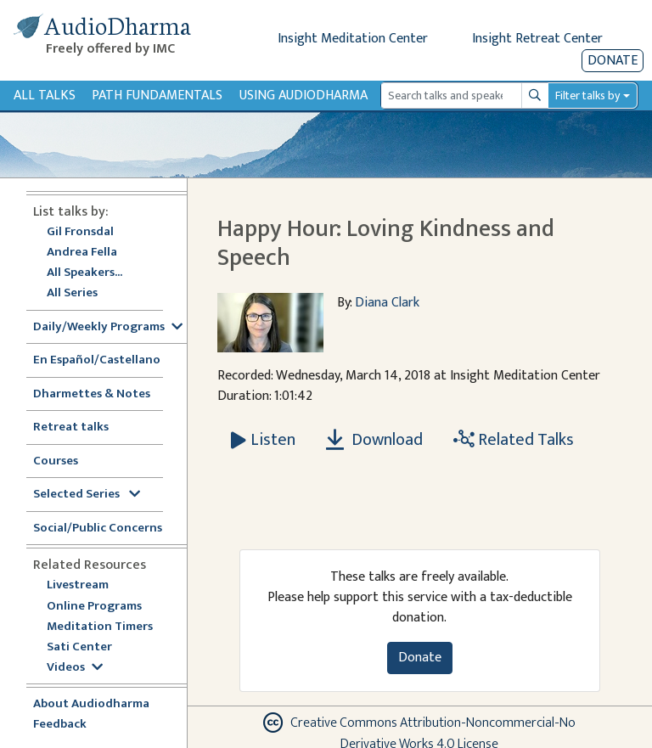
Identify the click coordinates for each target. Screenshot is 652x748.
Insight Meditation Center (353, 38)
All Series (72, 293)
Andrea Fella (82, 252)
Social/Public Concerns (97, 528)
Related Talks (513, 439)
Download (374, 439)
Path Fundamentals (157, 95)
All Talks (45, 95)
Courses (55, 461)
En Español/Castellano (96, 360)
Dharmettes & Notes (91, 394)
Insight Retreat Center (537, 38)
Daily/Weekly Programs (108, 327)
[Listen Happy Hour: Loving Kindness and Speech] (263, 439)
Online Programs (94, 606)
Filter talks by (587, 95)
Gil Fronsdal (80, 232)
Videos (75, 668)
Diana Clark (387, 302)
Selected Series (86, 494)
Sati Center (79, 647)
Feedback (60, 724)
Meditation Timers (100, 627)
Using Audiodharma (303, 95)
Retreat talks (71, 427)
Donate (612, 60)
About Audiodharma (91, 704)
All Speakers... (84, 273)
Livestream (78, 585)
